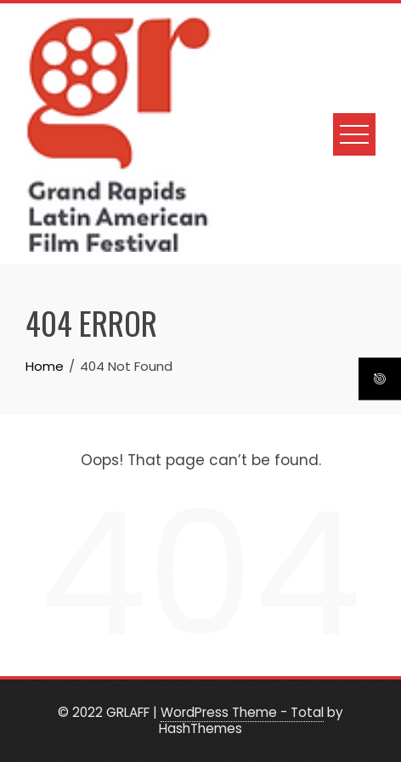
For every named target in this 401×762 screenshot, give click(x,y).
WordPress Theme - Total (242, 712)
